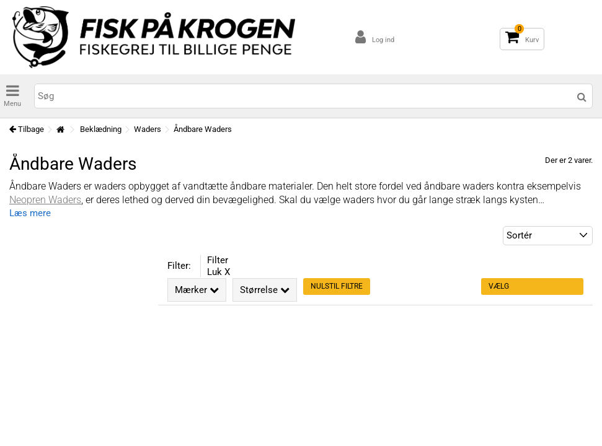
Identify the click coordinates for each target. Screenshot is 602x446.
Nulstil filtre (337, 286)
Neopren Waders (45, 200)
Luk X (218, 272)
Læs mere (30, 213)
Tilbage (26, 129)
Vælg (499, 286)
